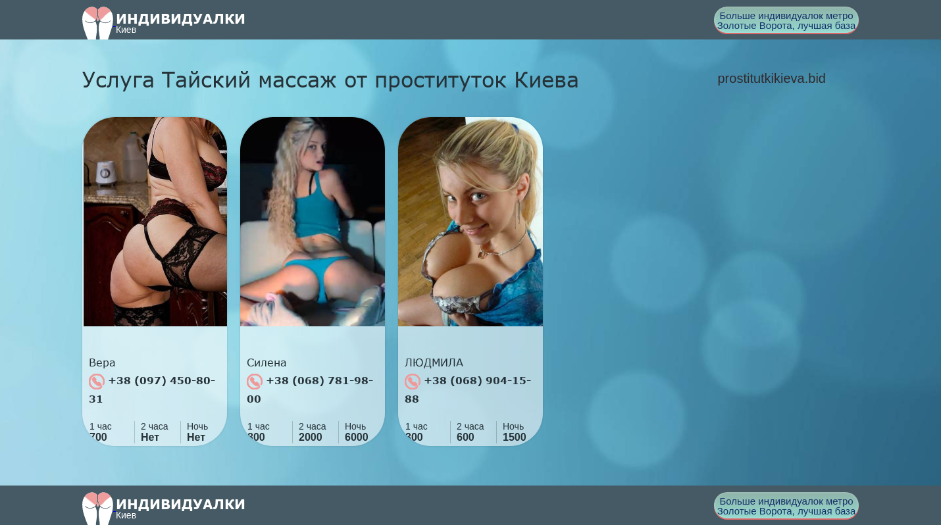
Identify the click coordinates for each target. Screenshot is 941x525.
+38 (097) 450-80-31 (152, 389)
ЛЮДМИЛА (434, 362)
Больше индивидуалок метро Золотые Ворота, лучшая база (786, 20)
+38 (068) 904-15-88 (468, 389)
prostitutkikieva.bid (771, 78)
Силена (267, 362)
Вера (102, 362)
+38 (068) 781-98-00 (310, 389)
